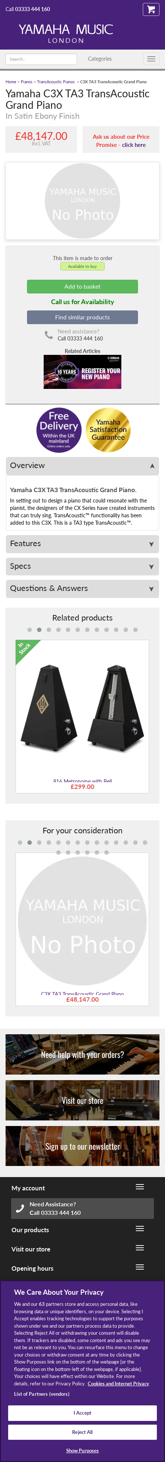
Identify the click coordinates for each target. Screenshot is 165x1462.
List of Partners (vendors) (41, 1394)
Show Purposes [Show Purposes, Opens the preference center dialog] (82, 1450)
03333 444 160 (32, 9)
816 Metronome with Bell (82, 781)
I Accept (82, 1413)
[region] (82, 1371)
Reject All (82, 1432)
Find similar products (82, 316)
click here (134, 144)
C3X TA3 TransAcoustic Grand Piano (82, 994)
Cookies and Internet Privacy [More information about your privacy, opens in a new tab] (118, 1384)
